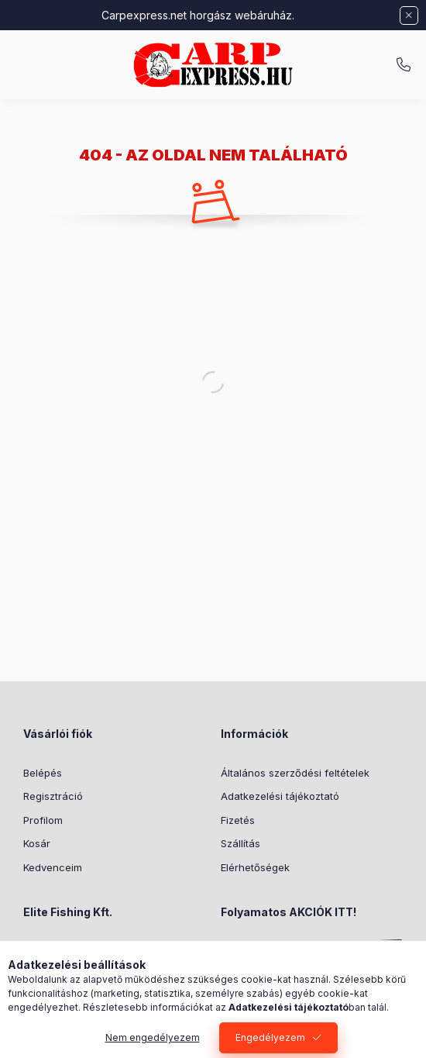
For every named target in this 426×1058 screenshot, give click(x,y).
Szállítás (240, 843)
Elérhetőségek (255, 867)
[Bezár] (409, 15)
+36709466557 (403, 65)
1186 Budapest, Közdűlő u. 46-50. (121, 951)
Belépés (42, 773)
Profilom (43, 820)
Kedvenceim (52, 867)
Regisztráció (53, 796)
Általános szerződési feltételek (295, 773)
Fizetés (238, 820)
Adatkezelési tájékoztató (280, 796)
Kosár (36, 843)
